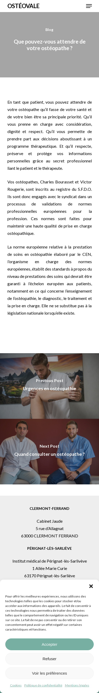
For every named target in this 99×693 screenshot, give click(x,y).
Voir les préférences (49, 673)
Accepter (49, 644)
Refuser (49, 659)
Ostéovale (23, 6)
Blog (49, 29)
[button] (91, 586)
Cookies (16, 685)
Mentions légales (77, 685)
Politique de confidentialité (43, 685)
